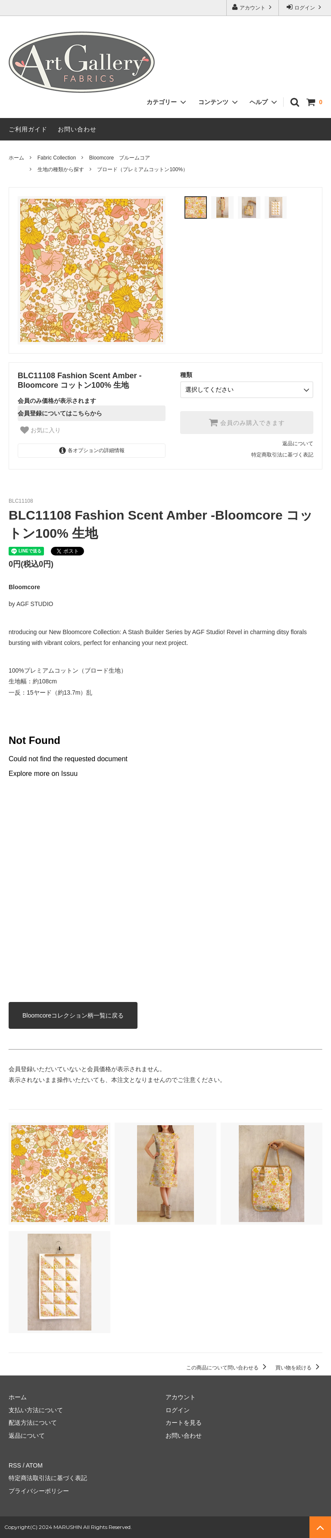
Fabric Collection (56, 158)
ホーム (16, 158)
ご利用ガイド (28, 129)
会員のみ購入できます (247, 422)
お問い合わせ (77, 129)
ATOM (34, 1465)
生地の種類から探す (60, 169)
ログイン (305, 7)
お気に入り (40, 430)
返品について (297, 443)
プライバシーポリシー (39, 1490)
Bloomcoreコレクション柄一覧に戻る (73, 1015)
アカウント (252, 7)
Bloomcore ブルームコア (119, 158)
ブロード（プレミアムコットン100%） (142, 169)
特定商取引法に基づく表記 (282, 455)
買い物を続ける (298, 1368)
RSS (15, 1465)
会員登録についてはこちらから (60, 413)
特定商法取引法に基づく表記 (48, 1477)
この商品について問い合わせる (227, 1368)
